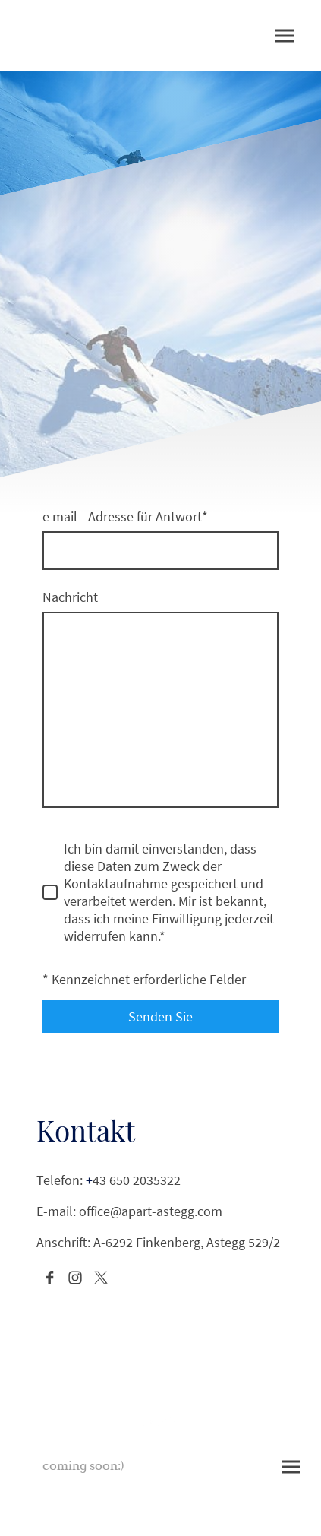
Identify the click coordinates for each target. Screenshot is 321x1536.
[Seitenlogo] (160, 1423)
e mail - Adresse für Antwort (125, 516)
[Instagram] (75, 1277)
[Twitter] (101, 1277)
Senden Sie (160, 1016)
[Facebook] (49, 1277)
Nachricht (70, 597)
